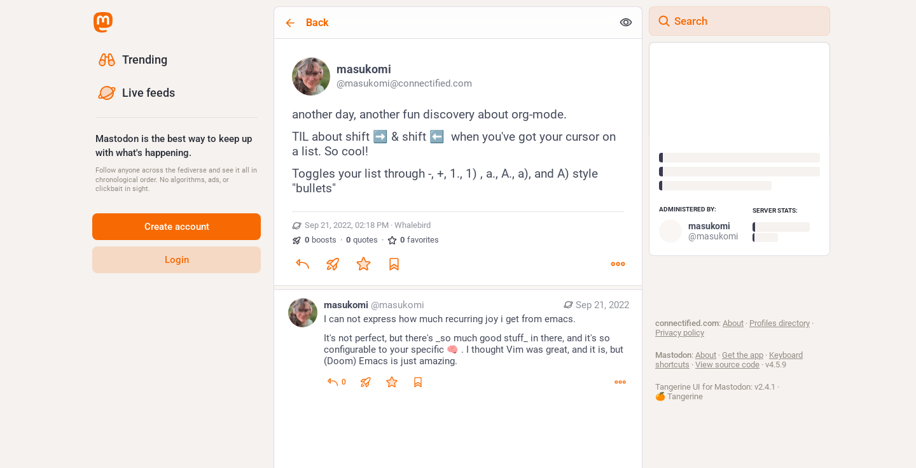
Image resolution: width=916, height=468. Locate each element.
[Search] (739, 21)
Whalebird (412, 225)
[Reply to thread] (336, 382)
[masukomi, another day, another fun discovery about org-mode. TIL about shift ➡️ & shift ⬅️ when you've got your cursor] (458, 164)
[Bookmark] (393, 263)
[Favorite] (363, 263)
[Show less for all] (626, 23)
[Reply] (302, 263)
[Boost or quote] (332, 263)
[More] (617, 263)
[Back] (443, 22)
